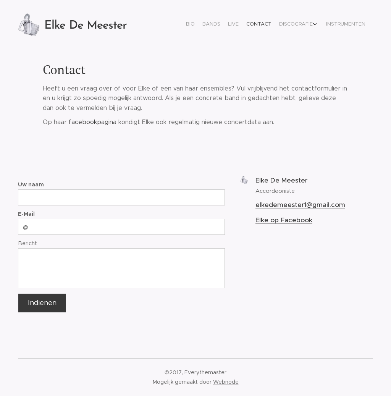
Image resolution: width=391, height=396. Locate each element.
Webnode (226, 381)
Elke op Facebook (283, 220)
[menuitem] (322, 24)
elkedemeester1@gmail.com (300, 204)
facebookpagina (92, 122)
